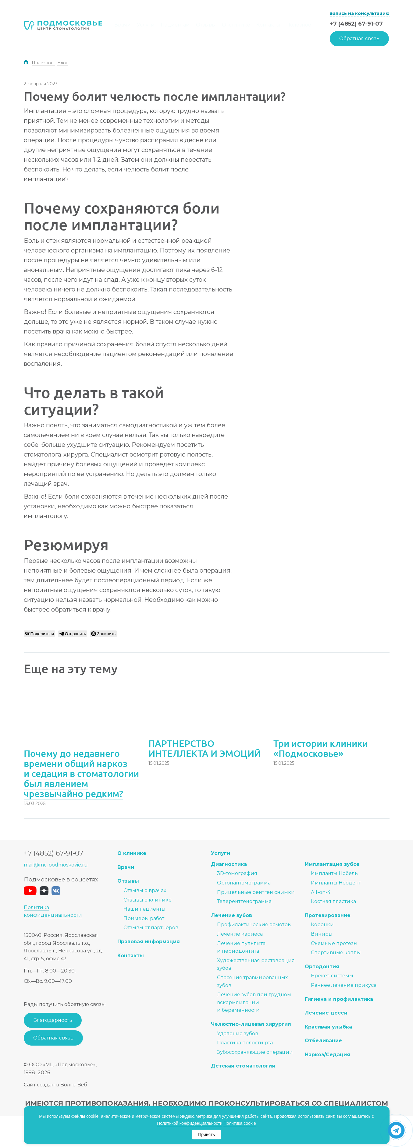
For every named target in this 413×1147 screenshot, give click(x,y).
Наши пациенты (144, 909)
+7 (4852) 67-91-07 (356, 23)
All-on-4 (320, 892)
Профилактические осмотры (254, 925)
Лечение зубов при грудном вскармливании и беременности (254, 1002)
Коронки (322, 925)
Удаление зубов (237, 1033)
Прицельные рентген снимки (256, 892)
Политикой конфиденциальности (189, 1123)
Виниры (322, 934)
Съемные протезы (334, 943)
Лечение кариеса (240, 934)
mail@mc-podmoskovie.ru (56, 865)
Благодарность (52, 1020)
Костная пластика (333, 902)
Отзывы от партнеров (150, 928)
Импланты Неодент (336, 883)
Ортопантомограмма (244, 883)
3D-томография (237, 874)
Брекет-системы (332, 976)
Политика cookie (239, 1123)
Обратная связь (359, 38)
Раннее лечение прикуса (343, 985)
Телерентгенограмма (244, 902)
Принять (206, 1134)
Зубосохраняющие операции (255, 1052)
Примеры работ (143, 919)
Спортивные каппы (336, 953)
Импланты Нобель (334, 874)
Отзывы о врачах (144, 891)
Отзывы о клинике (147, 900)
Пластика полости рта (245, 1043)
